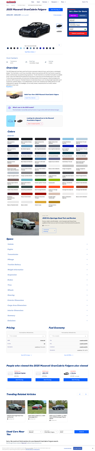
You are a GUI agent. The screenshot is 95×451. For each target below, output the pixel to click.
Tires (47, 285)
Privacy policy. (29, 449)
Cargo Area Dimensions (47, 305)
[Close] (92, 448)
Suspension (47, 275)
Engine (47, 249)
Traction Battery (47, 265)
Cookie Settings (67, 448)
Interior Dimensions (47, 310)
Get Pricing (55, 9)
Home (7, 5)
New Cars (73, 15)
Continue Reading (49, 230)
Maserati (13, 5)
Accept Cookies (77, 448)
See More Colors (30, 52)
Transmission (47, 254)
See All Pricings (26, 355)
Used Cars (82, 15)
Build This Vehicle (32, 98)
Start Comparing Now (35, 123)
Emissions (47, 321)
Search (81, 432)
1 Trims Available (58, 15)
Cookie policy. (36, 449)
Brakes (47, 280)
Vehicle (47, 244)
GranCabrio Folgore (21, 5)
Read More (9, 86)
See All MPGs (68, 355)
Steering (47, 295)
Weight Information (47, 270)
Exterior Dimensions (47, 300)
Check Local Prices (78, 33)
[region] (47, 448)
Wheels (47, 290)
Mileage (47, 259)
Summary (47, 315)
